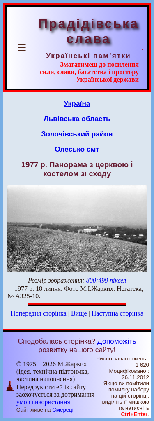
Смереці (63, 410)
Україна (77, 103)
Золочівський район (77, 134)
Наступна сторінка (117, 313)
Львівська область (77, 119)
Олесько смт (77, 149)
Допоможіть (116, 341)
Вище (79, 313)
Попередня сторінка (39, 313)
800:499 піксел (106, 280)
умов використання (43, 401)
